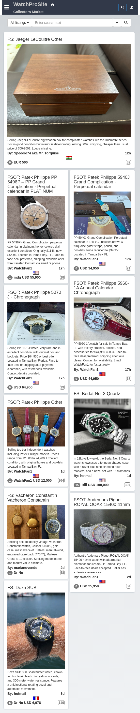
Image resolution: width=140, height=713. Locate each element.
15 (77, 485)
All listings (20, 23)
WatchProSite (30, 4)
